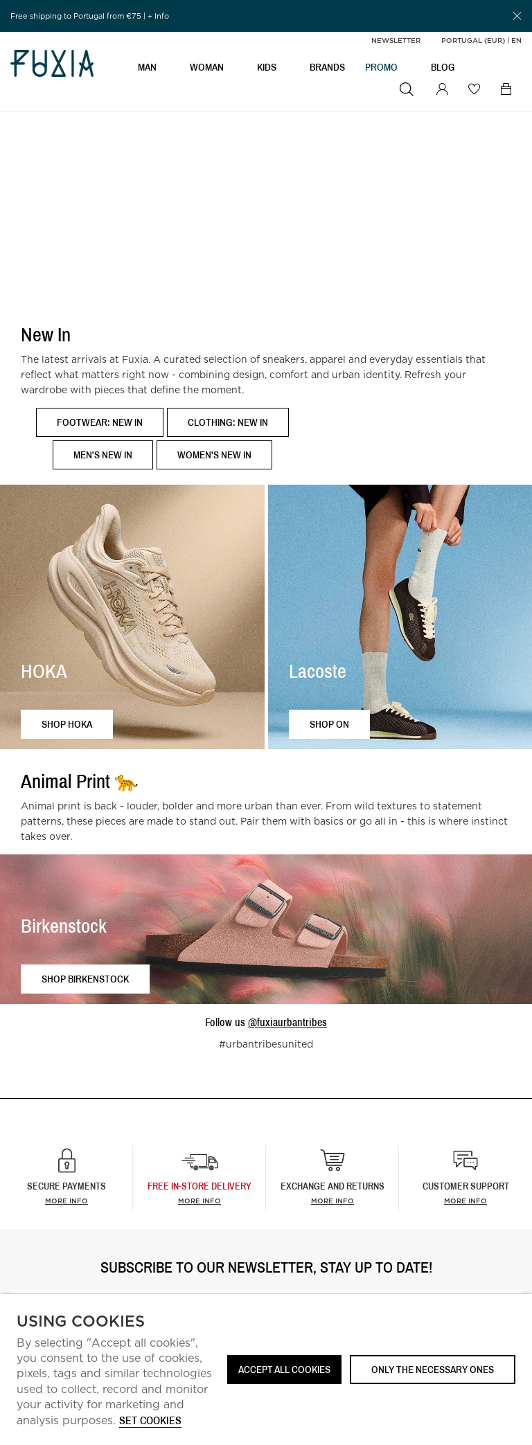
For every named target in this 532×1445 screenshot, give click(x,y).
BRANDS (327, 67)
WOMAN (207, 67)
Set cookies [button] (150, 1421)
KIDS (266, 67)
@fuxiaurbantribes (287, 1022)
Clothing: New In (228, 422)
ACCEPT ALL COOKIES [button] (284, 1369)
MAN (147, 67)
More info (66, 1200)
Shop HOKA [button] (67, 724)
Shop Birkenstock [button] (85, 978)
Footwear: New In (100, 422)
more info (199, 1200)
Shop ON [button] (329, 724)
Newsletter (395, 40)
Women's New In (214, 454)
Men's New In (102, 454)
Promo (381, 67)
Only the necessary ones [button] (432, 1369)
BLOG (443, 67)
